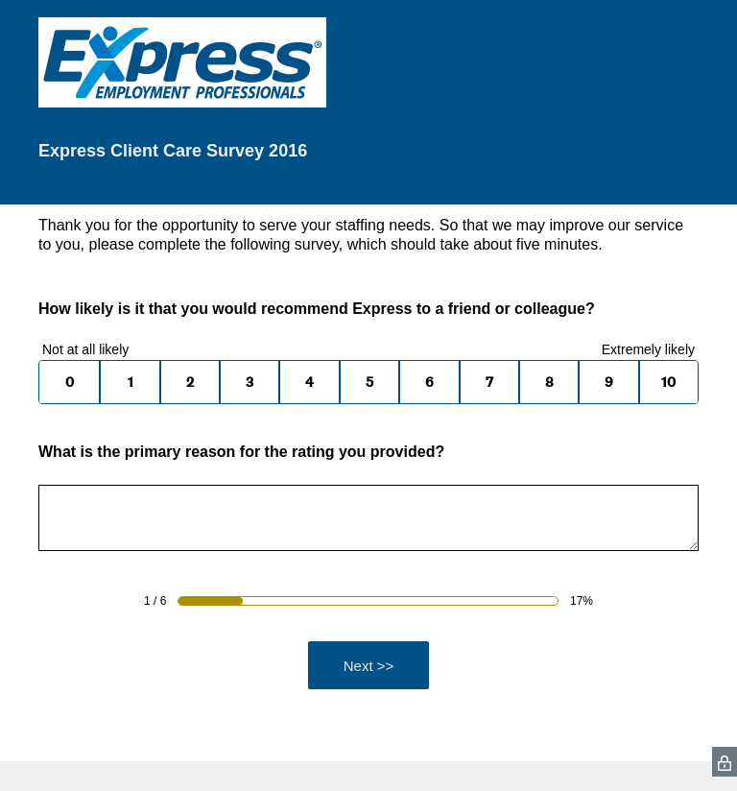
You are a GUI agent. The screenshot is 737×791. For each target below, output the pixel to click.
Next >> (369, 666)
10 (668, 382)
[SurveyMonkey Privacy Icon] (724, 762)
